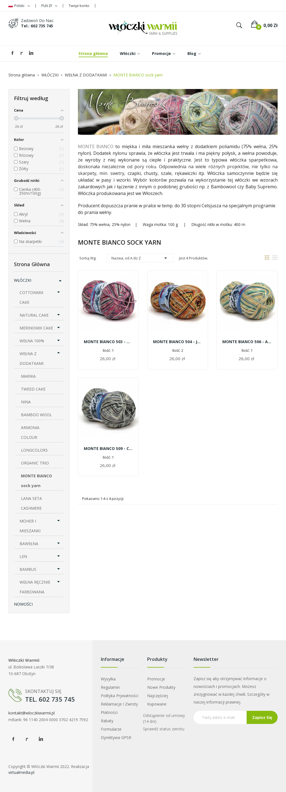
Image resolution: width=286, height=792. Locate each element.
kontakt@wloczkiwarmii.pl (31, 713)
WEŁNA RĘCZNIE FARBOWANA (35, 586)
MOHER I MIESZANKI (30, 525)
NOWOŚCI (23, 604)
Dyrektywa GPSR (116, 737)
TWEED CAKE (33, 389)
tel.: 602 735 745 (37, 25)
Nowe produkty (161, 687)
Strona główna (32, 264)
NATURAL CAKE (34, 315)
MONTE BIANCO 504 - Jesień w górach (177, 341)
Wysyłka (108, 679)
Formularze (111, 729)
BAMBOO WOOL (36, 414)
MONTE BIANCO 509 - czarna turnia (108, 448)
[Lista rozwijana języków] (19, 6)
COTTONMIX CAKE (31, 297)
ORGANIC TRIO (35, 463)
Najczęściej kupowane (157, 700)
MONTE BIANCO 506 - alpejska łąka (246, 341)
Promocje (156, 679)
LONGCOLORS (34, 450)
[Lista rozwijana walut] (49, 6)
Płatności (109, 712)
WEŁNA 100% (32, 340)
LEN (23, 556)
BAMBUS (28, 569)
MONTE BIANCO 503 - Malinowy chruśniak (108, 341)
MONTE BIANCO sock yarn (36, 480)
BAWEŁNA (29, 543)
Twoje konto (79, 5)
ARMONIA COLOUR (30, 432)
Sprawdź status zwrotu (163, 728)
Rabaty (107, 720)
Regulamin (110, 687)
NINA (26, 402)
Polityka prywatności (119, 695)
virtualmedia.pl (21, 772)
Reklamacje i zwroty (119, 704)
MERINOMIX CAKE (36, 328)
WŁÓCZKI (22, 280)
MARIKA (28, 376)
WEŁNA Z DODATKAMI (32, 358)
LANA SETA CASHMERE (31, 503)
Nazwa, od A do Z (140, 258)
